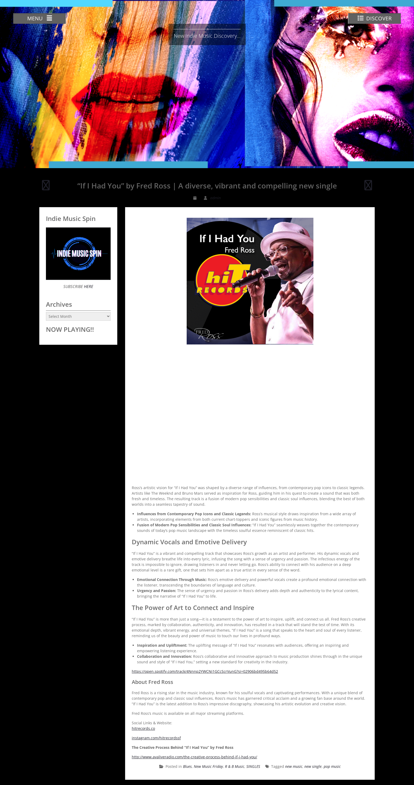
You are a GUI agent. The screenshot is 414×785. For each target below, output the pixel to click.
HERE (88, 286)
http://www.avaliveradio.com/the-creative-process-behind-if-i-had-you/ (194, 756)
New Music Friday (208, 766)
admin (215, 197)
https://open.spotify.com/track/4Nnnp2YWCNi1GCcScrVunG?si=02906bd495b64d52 (205, 671)
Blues (187, 766)
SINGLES (253, 766)
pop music (332, 766)
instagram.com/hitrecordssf (156, 737)
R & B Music (234, 766)
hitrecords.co (143, 728)
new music (293, 766)
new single (313, 766)
